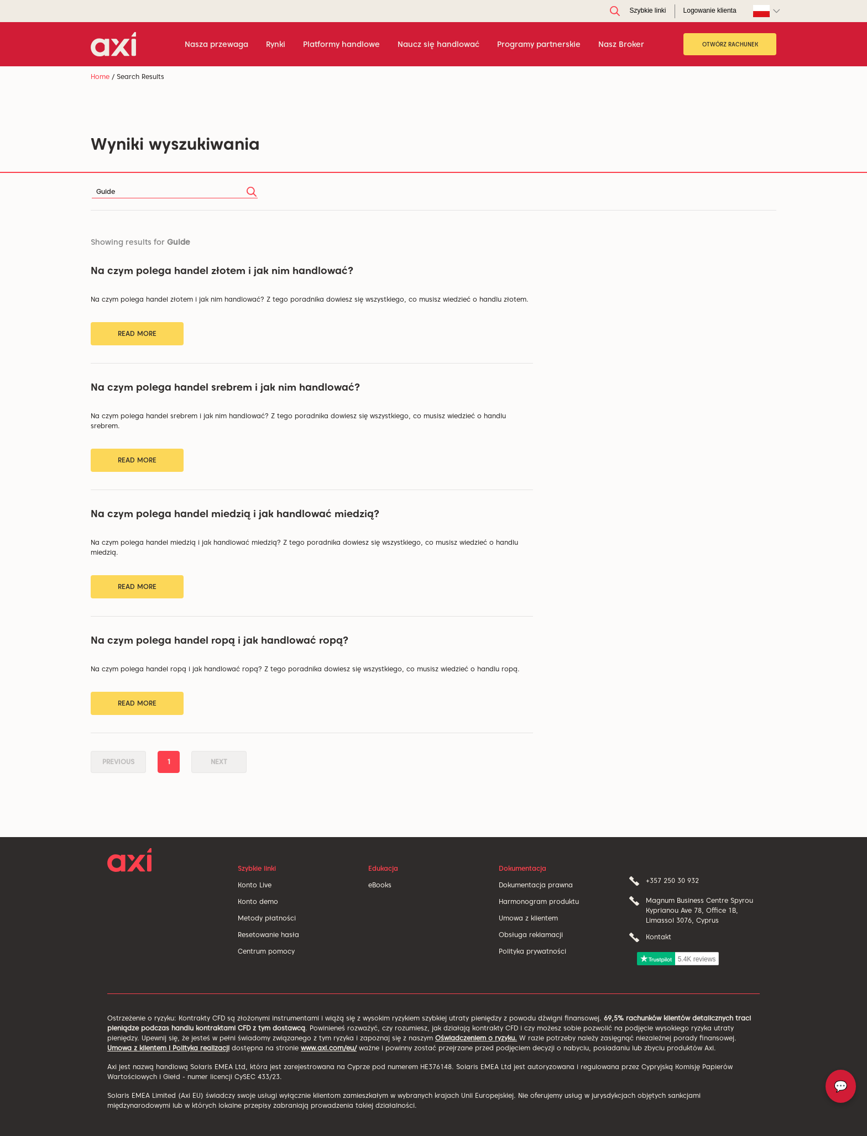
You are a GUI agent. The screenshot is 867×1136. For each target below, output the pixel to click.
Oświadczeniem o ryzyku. (476, 1038)
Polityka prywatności (532, 951)
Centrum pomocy (266, 951)
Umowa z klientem (528, 918)
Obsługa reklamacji (531, 934)
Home (100, 76)
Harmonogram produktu (539, 901)
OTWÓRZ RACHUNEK (730, 44)
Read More (137, 333)
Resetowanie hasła (268, 934)
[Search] (175, 191)
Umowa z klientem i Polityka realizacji (168, 1048)
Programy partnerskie (539, 44)
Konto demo (258, 901)
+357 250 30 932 (672, 880)
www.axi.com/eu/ (329, 1048)
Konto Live (254, 885)
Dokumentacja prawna (536, 885)
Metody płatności (267, 918)
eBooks (379, 885)
